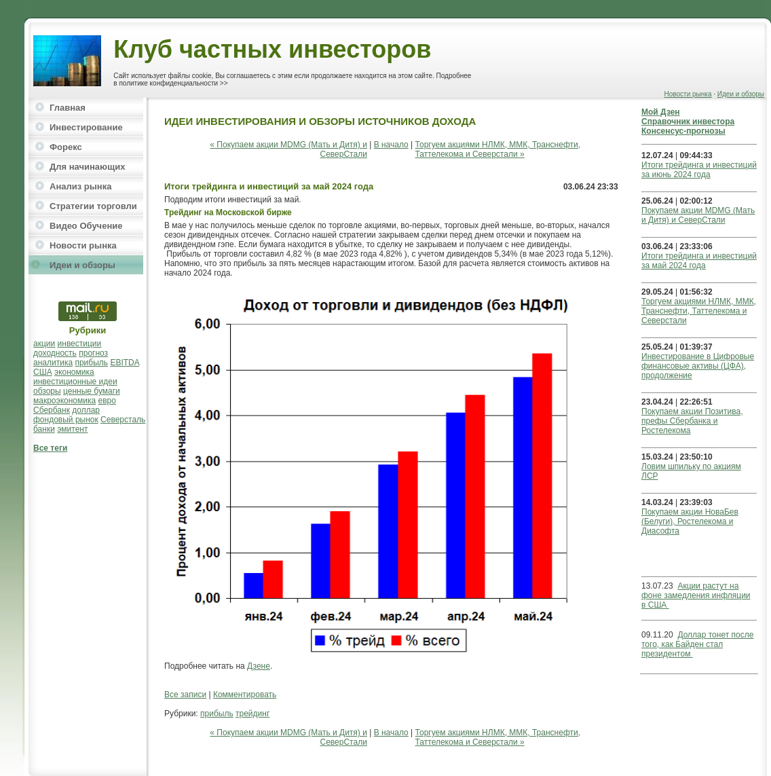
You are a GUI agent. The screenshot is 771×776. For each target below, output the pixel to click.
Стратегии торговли (93, 206)
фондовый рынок (65, 419)
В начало (391, 144)
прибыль (91, 362)
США (42, 372)
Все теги (50, 448)
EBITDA (124, 362)
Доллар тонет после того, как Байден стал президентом (697, 644)
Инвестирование (86, 127)
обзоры (47, 391)
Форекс (66, 147)
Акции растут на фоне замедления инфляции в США (696, 595)
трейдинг (252, 713)
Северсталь (122, 419)
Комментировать (244, 694)
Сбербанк (51, 410)
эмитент (72, 429)
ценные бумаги (91, 391)
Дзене (258, 666)
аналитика (53, 362)
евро (107, 400)
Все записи (185, 694)
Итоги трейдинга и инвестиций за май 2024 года (699, 260)
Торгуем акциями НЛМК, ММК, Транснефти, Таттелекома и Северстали (698, 311)
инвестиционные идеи (75, 381)
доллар (86, 410)
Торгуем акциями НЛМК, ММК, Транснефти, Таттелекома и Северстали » (497, 149)
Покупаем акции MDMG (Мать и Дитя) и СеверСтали (698, 215)
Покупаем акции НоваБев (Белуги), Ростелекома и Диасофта (689, 521)
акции (44, 343)
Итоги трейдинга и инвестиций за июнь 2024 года (699, 169)
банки (44, 429)
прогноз (93, 353)
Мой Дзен (660, 112)
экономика (74, 372)
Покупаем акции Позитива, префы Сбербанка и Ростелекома (691, 421)
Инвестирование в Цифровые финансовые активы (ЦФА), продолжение (697, 366)
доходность (55, 353)
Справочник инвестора (687, 121)
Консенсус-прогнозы (683, 131)
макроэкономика (64, 400)
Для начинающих (87, 167)
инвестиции (80, 343)
